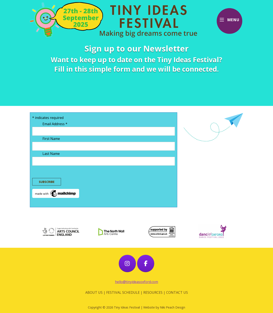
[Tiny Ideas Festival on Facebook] (145, 263)
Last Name (51, 153)
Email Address (55, 124)
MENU (231, 19)
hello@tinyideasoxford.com (136, 281)
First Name (51, 138)
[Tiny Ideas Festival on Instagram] (127, 263)
